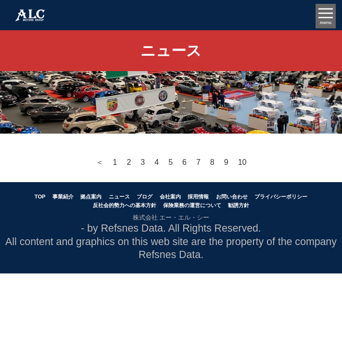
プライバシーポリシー (280, 196)
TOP (40, 196)
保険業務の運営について (192, 205)
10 (242, 162)
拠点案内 (90, 196)
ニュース (119, 196)
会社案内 (170, 196)
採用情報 (198, 196)
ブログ (144, 196)
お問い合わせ (232, 196)
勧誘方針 (238, 205)
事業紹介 (63, 196)
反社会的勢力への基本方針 (124, 205)
